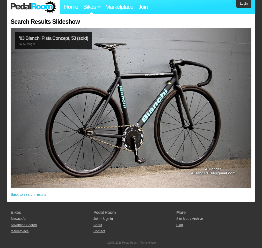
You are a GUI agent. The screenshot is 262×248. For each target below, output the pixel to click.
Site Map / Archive (189, 219)
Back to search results (28, 194)
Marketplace (119, 7)
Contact (99, 231)
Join (143, 7)
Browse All (18, 219)
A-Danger (29, 44)
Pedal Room (33, 7)
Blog (179, 225)
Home (71, 7)
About (97, 225)
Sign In (108, 219)
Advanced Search (24, 225)
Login (244, 3)
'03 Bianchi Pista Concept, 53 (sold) (53, 38)
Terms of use (148, 242)
